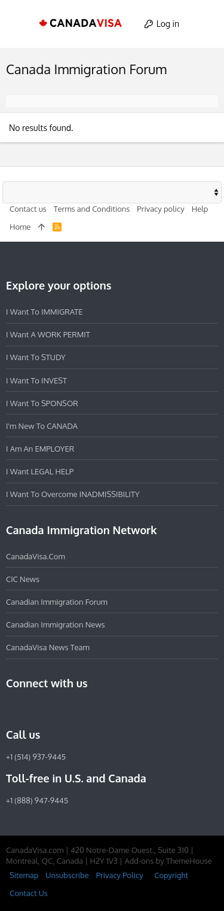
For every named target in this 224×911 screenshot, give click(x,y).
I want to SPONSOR (42, 403)
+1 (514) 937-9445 (36, 756)
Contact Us (29, 893)
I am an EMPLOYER (40, 448)
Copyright (171, 875)
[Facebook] (13, 709)
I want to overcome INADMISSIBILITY (73, 494)
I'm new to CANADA (42, 426)
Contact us (28, 209)
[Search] (204, 24)
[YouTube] (99, 709)
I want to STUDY (35, 357)
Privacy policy (160, 209)
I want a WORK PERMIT (48, 334)
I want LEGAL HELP (39, 471)
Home (20, 226)
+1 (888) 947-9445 (37, 800)
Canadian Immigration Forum (57, 602)
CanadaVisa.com (35, 556)
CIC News (22, 579)
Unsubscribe (66, 875)
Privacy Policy (119, 875)
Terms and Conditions (92, 209)
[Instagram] (34, 709)
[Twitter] (77, 709)
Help (200, 209)
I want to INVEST (36, 380)
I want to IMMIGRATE (44, 311)
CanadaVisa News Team (48, 647)
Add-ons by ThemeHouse (167, 861)
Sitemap (24, 875)
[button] (20, 23)
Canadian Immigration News (55, 624)
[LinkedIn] (56, 709)
